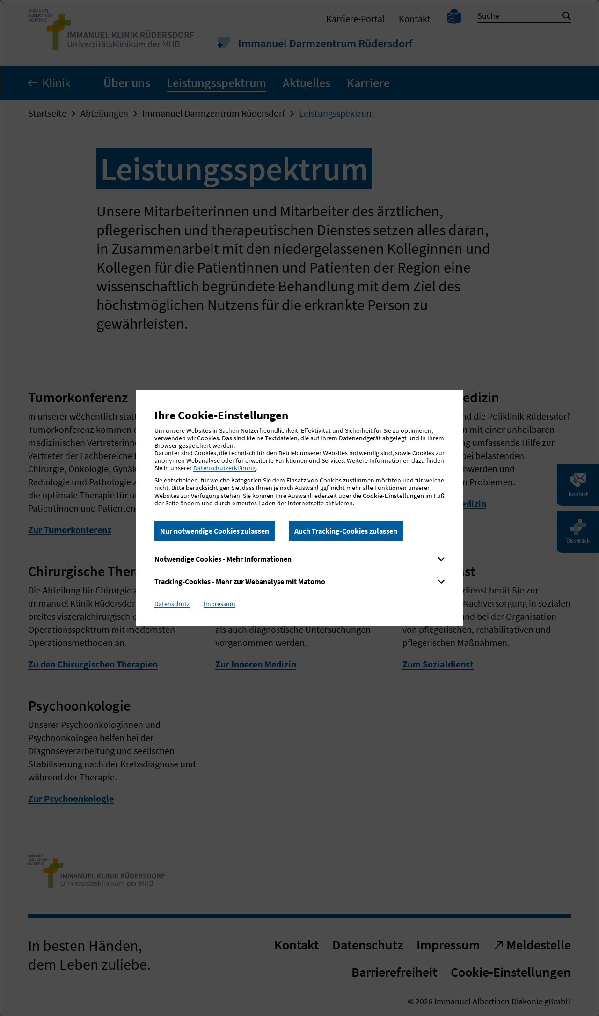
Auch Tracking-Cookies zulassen (345, 530)
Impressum (219, 604)
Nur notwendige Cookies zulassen (214, 530)
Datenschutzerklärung (224, 468)
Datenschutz (172, 604)
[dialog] (299, 508)
